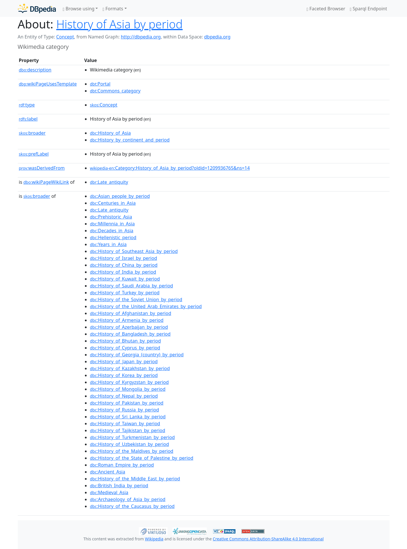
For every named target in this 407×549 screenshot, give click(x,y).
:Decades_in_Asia (111, 230)
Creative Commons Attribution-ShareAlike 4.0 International (268, 539)
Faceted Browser (326, 8)
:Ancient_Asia (107, 472)
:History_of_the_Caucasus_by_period (132, 506)
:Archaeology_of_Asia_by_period (127, 499)
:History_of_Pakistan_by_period (126, 403)
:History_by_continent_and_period (130, 140)
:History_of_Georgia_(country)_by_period (137, 354)
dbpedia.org (217, 37)
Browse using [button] (79, 8)
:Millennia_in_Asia (112, 224)
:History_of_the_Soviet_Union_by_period (136, 299)
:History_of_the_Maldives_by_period (132, 451)
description (35, 70)
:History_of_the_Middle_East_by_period (135, 478)
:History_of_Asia (110, 133)
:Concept (104, 105)
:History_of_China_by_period (124, 265)
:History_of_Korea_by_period (124, 375)
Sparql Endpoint (368, 8)
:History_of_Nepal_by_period (124, 396)
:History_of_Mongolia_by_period (127, 389)
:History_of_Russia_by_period (124, 410)
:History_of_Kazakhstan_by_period (130, 368)
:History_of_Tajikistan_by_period (127, 430)
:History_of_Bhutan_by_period (125, 341)
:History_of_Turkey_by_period (125, 292)
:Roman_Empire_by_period (122, 465)
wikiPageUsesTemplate (48, 84)
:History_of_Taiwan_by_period (125, 423)
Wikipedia (154, 539)
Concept (65, 37)
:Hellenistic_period (113, 237)
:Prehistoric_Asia (111, 217)
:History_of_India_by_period (123, 272)
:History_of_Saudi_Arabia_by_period (131, 286)
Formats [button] (112, 8)
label (28, 119)
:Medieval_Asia (109, 492)
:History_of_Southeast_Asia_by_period (134, 251)
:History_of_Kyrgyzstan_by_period (129, 382)
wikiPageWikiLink (46, 182)
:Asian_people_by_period (120, 196)
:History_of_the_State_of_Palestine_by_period (141, 458)
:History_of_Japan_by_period (124, 361)
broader (32, 133)
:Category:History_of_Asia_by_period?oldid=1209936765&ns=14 (170, 168)
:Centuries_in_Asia (113, 203)
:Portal (100, 84)
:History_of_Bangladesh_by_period (130, 334)
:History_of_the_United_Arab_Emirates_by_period (146, 306)
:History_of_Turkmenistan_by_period (132, 437)
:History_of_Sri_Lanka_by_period (128, 416)
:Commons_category (115, 91)
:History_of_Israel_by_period (123, 258)
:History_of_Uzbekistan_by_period (129, 444)
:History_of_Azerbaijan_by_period (129, 327)
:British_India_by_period (119, 485)
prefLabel (34, 154)
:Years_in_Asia (108, 244)
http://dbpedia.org (141, 37)
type (27, 105)
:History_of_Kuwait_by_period (125, 279)
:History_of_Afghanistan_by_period (130, 313)
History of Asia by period (119, 24)
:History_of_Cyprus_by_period (125, 348)
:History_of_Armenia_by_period (126, 320)
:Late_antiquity (109, 182)
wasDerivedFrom (42, 168)
